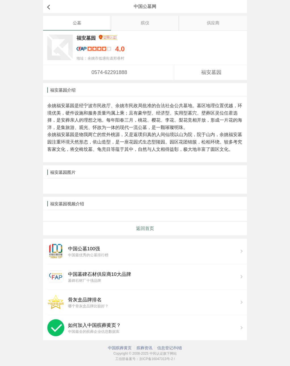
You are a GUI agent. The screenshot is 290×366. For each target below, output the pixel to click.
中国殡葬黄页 (120, 348)
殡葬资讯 (144, 348)
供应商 (213, 22)
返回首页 (145, 228)
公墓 (77, 22)
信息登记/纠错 (169, 348)
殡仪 (145, 22)
